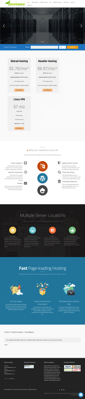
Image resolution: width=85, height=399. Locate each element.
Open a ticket (7, 378)
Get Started (19, 90)
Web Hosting (35, 2)
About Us (73, 2)
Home (28, 2)
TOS (55, 393)
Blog (76, 393)
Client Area (66, 2)
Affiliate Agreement (62, 393)
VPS (50, 2)
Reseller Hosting (43, 2)
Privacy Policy (71, 393)
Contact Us (29, 5)
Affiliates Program (57, 2)
